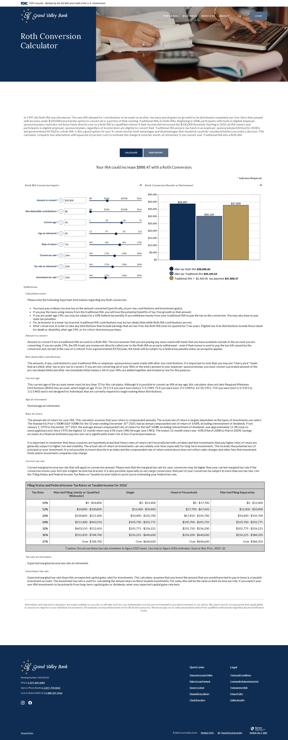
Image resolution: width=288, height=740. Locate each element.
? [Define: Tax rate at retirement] (61, 266)
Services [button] (208, 15)
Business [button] (190, 15)
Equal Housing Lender (231, 733)
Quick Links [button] (197, 667)
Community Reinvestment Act (244, 681)
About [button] (224, 15)
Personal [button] (171, 15)
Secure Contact (197, 687)
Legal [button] (233, 667)
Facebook (30, 703)
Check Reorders (197, 700)
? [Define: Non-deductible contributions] (61, 211)
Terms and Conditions (240, 675)
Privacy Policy (236, 693)
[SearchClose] (239, 15)
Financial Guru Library (199, 693)
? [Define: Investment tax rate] (61, 277)
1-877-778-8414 (51, 687)
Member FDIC (207, 733)
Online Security (237, 700)
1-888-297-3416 (53, 693)
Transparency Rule (239, 687)
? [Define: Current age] (61, 222)
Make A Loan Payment (200, 681)
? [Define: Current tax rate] (61, 255)
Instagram (23, 703)
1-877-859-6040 (36, 682)
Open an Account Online (201, 675)
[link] (258, 730)
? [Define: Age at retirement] (61, 233)
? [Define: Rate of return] (61, 244)
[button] (84, 185)
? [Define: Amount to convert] (61, 200)
